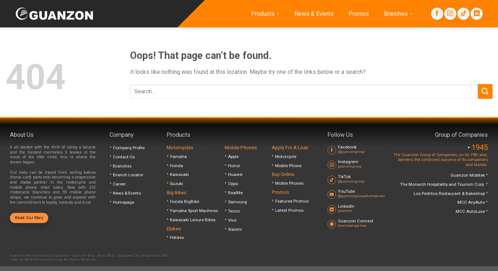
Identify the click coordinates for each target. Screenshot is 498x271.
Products (265, 14)
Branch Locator (128, 174)
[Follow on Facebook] (437, 14)
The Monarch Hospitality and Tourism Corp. (443, 184)
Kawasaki (179, 174)
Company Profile (129, 147)
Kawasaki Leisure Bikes (193, 219)
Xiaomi (235, 229)
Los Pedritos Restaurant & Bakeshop (450, 193)
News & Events (314, 13)
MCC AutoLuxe (471, 211)
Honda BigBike (184, 201)
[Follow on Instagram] (450, 14)
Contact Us (124, 156)
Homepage (123, 202)
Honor (234, 165)
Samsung (237, 201)
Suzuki (176, 183)
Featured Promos (292, 201)
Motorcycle (285, 156)
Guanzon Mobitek (468, 175)
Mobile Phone (288, 165)
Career (119, 184)
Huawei (235, 174)
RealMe (235, 192)
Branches (398, 14)
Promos (359, 13)
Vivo (232, 220)
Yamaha (178, 156)
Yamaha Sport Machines (194, 210)
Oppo (233, 183)
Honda (176, 165)
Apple (233, 156)
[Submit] (485, 91)
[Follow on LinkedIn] (477, 14)
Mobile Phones (289, 183)
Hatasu (177, 237)
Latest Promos (289, 210)
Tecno (234, 211)
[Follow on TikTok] (463, 14)
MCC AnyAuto (471, 202)
